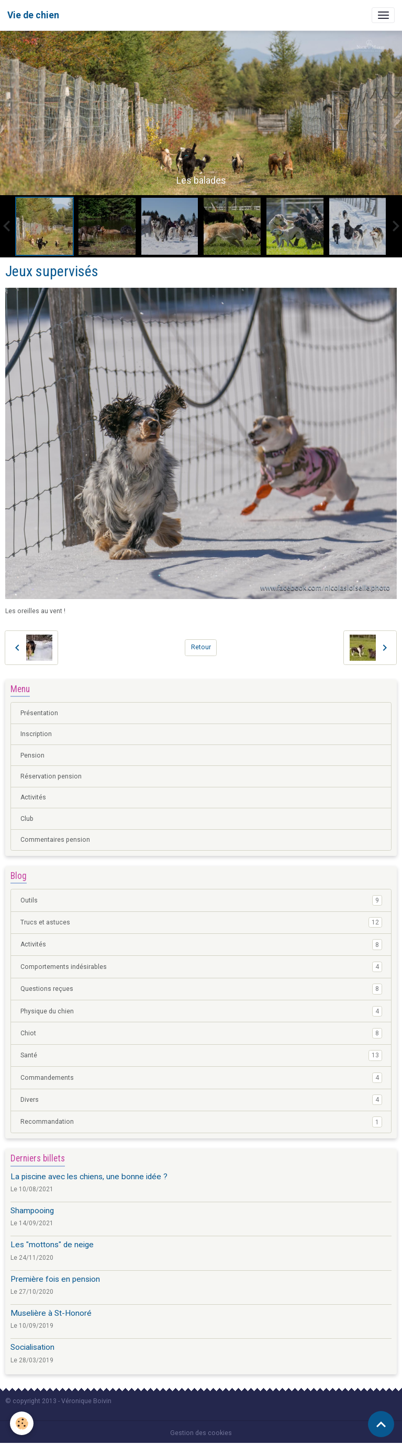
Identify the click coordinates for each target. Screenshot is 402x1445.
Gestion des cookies (201, 1433)
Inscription (36, 734)
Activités (33, 797)
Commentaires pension (55, 839)
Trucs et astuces (201, 922)
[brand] (33, 15)
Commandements (201, 1078)
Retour (201, 647)
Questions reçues (201, 989)
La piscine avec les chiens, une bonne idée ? (89, 1176)
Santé (201, 1055)
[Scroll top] (381, 1424)
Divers (201, 1099)
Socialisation (32, 1347)
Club (27, 818)
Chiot (201, 1033)
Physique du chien (201, 1011)
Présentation (39, 713)
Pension (32, 755)
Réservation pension (51, 776)
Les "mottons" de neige (52, 1244)
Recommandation (201, 1121)
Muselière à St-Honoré (51, 1313)
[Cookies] (22, 1423)
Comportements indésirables (201, 967)
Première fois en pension (55, 1279)
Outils (201, 900)
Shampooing (32, 1210)
